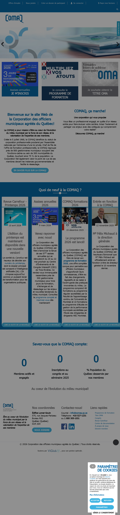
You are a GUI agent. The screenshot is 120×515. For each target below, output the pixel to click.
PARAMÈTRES (102, 507)
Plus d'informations (97, 495)
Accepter (95, 500)
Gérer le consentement (103, 512)
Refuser (107, 500)
